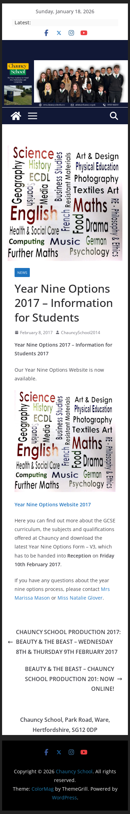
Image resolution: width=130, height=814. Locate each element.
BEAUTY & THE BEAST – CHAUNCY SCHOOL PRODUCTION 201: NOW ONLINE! (73, 679)
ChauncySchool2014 (80, 332)
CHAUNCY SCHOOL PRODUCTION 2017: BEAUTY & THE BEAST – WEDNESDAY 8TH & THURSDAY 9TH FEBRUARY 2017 (64, 642)
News (22, 272)
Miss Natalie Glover (80, 597)
